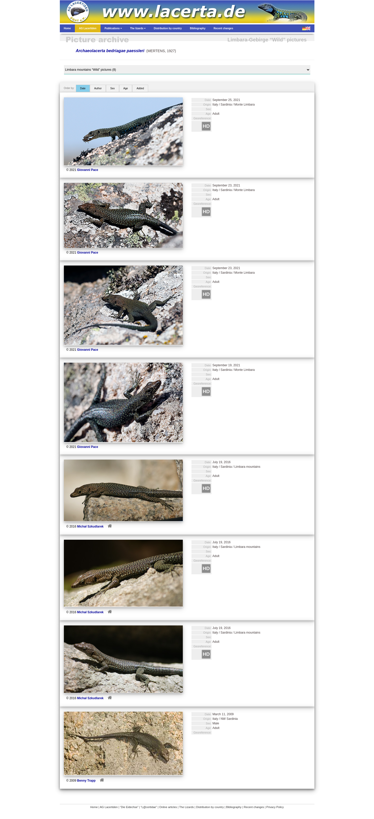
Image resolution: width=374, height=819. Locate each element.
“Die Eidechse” (129, 807)
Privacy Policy (275, 807)
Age (125, 88)
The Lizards (186, 807)
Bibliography (234, 807)
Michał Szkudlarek (90, 526)
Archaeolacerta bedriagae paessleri (110, 51)
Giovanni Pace (87, 170)
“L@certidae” (149, 807)
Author (98, 88)
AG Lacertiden (109, 807)
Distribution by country (210, 807)
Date (83, 88)
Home (94, 807)
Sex (112, 88)
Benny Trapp (86, 780)
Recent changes (254, 807)
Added (140, 88)
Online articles (168, 807)
